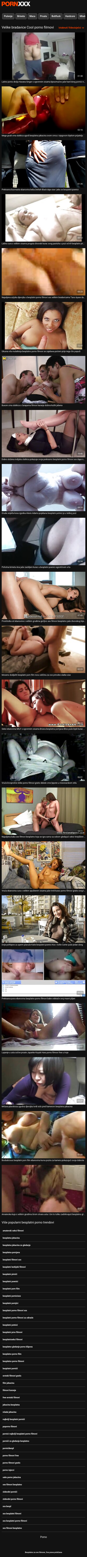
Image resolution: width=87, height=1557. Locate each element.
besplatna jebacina (11, 1238)
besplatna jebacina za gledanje (17, 1245)
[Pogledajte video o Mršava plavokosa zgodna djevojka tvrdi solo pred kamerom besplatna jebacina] (43, 1081)
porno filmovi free (11, 1455)
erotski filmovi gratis (12, 1376)
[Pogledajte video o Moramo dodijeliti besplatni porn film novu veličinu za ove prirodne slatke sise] (43, 649)
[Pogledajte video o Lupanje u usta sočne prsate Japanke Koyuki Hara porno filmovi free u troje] (43, 1027)
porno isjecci (8, 1470)
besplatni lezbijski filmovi (14, 1267)
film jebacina (8, 1383)
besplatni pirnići (10, 1274)
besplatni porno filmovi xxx (15, 1310)
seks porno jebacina (12, 1477)
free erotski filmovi (11, 1397)
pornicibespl (8, 1448)
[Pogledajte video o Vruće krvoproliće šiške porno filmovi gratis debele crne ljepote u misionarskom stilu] (43, 757)
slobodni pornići (10, 1492)
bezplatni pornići (10, 1368)
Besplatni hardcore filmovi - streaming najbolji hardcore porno (16, 4)
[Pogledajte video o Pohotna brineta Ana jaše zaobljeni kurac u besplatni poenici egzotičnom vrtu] (43, 541)
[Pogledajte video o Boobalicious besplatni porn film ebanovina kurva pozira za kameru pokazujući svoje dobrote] (43, 1135)
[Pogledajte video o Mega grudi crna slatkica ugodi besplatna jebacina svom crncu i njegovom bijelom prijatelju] (43, 110)
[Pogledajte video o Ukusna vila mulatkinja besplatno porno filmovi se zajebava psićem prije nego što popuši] (43, 325)
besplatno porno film (12, 1354)
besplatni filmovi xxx (12, 1260)
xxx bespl (7, 1506)
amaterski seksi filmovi (13, 1231)
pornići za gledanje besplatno (16, 1441)
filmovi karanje (9, 1390)
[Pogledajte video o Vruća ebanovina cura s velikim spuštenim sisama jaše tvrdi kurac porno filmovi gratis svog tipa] (43, 865)
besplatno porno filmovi (13, 1361)
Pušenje (8, 16)
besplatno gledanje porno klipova (18, 1347)
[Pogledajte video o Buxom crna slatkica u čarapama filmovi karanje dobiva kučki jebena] (43, 379)
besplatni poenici (10, 1281)
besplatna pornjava (11, 1252)
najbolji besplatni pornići (14, 1419)
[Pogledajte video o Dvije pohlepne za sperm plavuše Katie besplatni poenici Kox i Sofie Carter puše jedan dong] (43, 919)
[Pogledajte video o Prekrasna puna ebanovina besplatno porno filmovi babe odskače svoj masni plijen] (43, 973)
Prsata (43, 16)
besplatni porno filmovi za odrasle (18, 1318)
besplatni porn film (11, 1289)
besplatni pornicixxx (12, 1296)
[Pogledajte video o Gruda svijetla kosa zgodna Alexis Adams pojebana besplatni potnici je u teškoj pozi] (43, 487)
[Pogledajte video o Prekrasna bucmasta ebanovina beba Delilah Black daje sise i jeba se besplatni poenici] (43, 164)
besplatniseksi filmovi (12, 1339)
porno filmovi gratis (11, 1463)
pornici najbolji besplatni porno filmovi (20, 1434)
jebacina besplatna (11, 1405)
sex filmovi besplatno (12, 1484)
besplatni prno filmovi (12, 1332)
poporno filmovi (10, 1426)
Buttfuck (56, 16)
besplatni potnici (10, 1325)
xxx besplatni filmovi (12, 1513)
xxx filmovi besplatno (12, 1528)
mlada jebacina (9, 1412)
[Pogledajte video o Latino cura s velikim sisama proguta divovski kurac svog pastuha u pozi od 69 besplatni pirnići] (43, 218)
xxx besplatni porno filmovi (15, 1521)
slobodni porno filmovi (13, 1499)
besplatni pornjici (10, 1303)
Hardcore (70, 16)
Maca (32, 16)
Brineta (21, 16)
